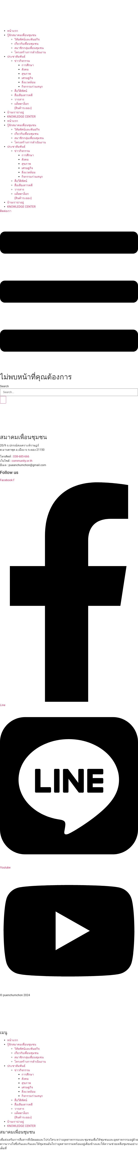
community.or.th (22, 460)
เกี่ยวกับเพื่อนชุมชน (26, 43)
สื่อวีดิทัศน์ (20, 91)
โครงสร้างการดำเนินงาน (30, 52)
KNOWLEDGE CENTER (21, 116)
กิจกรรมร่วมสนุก (32, 86)
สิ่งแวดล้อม (29, 82)
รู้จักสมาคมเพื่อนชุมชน (21, 35)
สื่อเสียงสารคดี (23, 95)
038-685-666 (21, 456)
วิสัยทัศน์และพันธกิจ (27, 39)
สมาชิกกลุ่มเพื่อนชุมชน (29, 48)
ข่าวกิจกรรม (22, 61)
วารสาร (19, 99)
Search (4, 386)
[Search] (3, 400)
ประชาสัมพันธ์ (16, 56)
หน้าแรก (12, 31)
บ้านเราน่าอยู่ (15, 112)
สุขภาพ (26, 73)
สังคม (25, 69)
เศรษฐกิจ (27, 78)
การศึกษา (28, 65)
